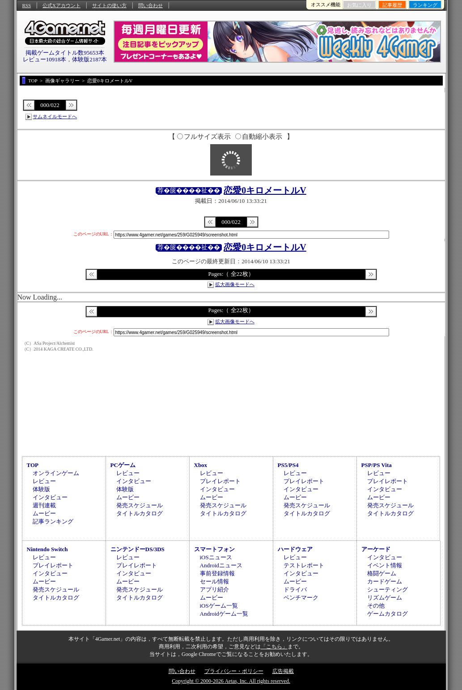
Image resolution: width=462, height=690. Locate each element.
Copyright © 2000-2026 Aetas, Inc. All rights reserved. (231, 681)
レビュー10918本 (45, 59)
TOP (33, 465)
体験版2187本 (89, 59)
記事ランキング (53, 521)
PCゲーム (123, 465)
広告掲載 (283, 671)
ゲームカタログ (387, 613)
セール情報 (214, 581)
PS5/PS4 (288, 465)
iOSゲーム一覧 (219, 605)
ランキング (425, 5)
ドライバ (295, 589)
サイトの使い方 (109, 5)
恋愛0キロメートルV (265, 190)
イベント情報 (384, 565)
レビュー (44, 481)
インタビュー (50, 497)
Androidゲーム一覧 (224, 613)
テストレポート (304, 565)
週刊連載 (44, 505)
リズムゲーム (384, 597)
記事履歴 (392, 5)
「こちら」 (274, 646)
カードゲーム (384, 581)
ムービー (44, 513)
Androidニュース (221, 565)
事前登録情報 (217, 573)
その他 (376, 605)
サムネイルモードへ (55, 116)
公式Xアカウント (61, 5)
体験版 (41, 489)
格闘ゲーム (381, 573)
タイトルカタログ (139, 513)
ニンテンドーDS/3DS (137, 549)
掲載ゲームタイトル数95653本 (64, 52)
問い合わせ (150, 5)
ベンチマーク (301, 597)
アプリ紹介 (214, 589)
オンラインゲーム (56, 473)
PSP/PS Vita (376, 465)
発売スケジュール (139, 505)
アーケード (375, 549)
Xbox (201, 465)
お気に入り (359, 5)
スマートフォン (214, 549)
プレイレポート (220, 481)
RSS (26, 5)
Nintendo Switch (47, 549)
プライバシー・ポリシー (233, 671)
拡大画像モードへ (234, 284)
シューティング (387, 589)
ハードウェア (295, 549)
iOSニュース (216, 557)
